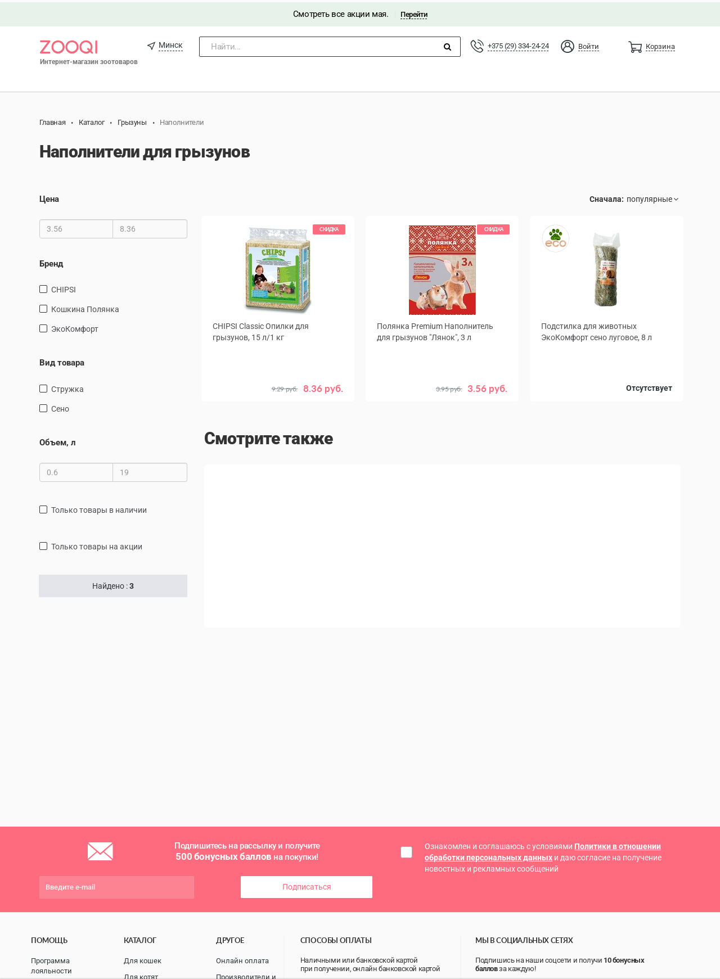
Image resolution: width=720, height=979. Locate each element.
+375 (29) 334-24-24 (518, 43)
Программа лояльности (51, 963)
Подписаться (306, 884)
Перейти (413, 12)
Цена (49, 197)
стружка (67, 386)
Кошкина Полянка (85, 307)
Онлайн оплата (242, 958)
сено (60, 406)
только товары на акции (96, 544)
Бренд (51, 261)
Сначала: (607, 196)
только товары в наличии (99, 507)
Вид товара (61, 360)
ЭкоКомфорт (74, 326)
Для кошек (142, 958)
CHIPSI (63, 287)
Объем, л (57, 440)
